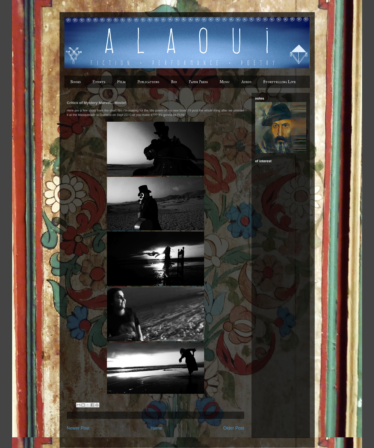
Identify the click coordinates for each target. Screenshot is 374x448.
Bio (174, 81)
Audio (246, 81)
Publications (148, 81)
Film (121, 81)
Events (98, 81)
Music (224, 81)
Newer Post (78, 428)
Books (75, 81)
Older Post (233, 428)
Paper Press (198, 81)
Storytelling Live (279, 81)
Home (156, 428)
